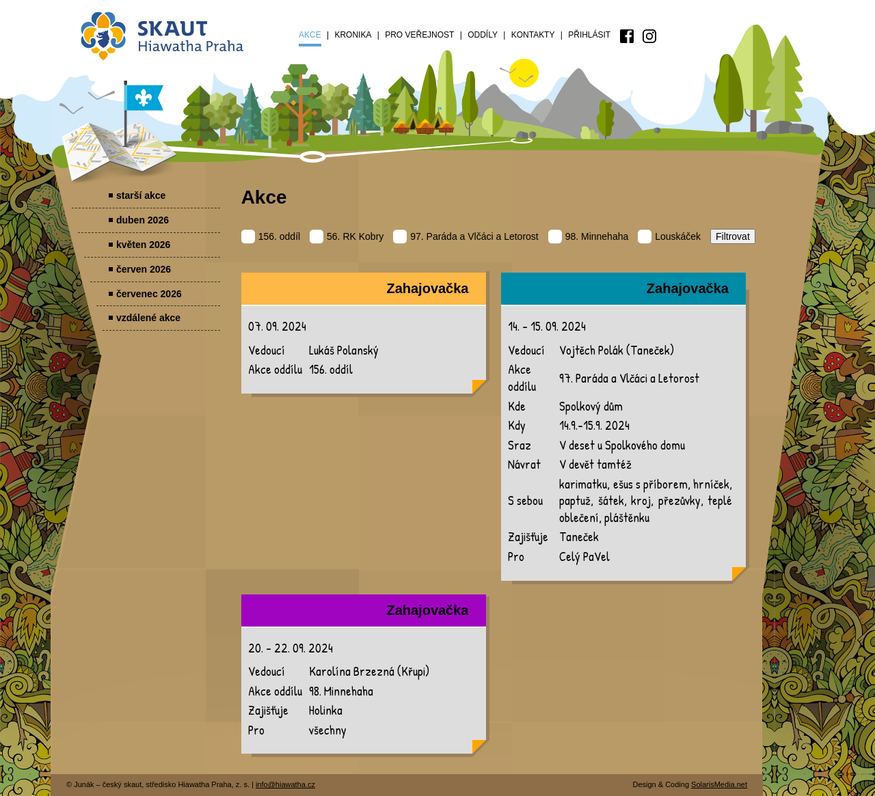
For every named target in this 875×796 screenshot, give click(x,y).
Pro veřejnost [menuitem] (419, 35)
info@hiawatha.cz (285, 784)
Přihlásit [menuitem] (589, 35)
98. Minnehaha (588, 236)
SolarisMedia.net (719, 784)
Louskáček (669, 236)
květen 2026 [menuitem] (143, 244)
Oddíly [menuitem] (483, 35)
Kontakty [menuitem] (533, 35)
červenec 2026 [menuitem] (149, 293)
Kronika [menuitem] (352, 35)
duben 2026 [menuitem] (142, 220)
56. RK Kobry (346, 236)
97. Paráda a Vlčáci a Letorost (466, 236)
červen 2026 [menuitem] (143, 269)
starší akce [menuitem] (140, 195)
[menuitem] (627, 36)
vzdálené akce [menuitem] (148, 317)
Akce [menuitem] (310, 35)
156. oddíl (271, 236)
